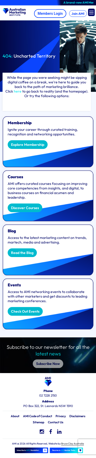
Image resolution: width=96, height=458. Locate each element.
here (18, 91)
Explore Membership (27, 144)
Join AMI (77, 13)
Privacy (61, 416)
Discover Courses (25, 208)
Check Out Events (25, 311)
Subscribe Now (48, 361)
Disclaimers (77, 416)
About (15, 416)
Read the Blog (22, 252)
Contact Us (55, 422)
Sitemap (38, 422)
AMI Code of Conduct (37, 416)
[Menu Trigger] (91, 12)
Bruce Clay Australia (72, 443)
